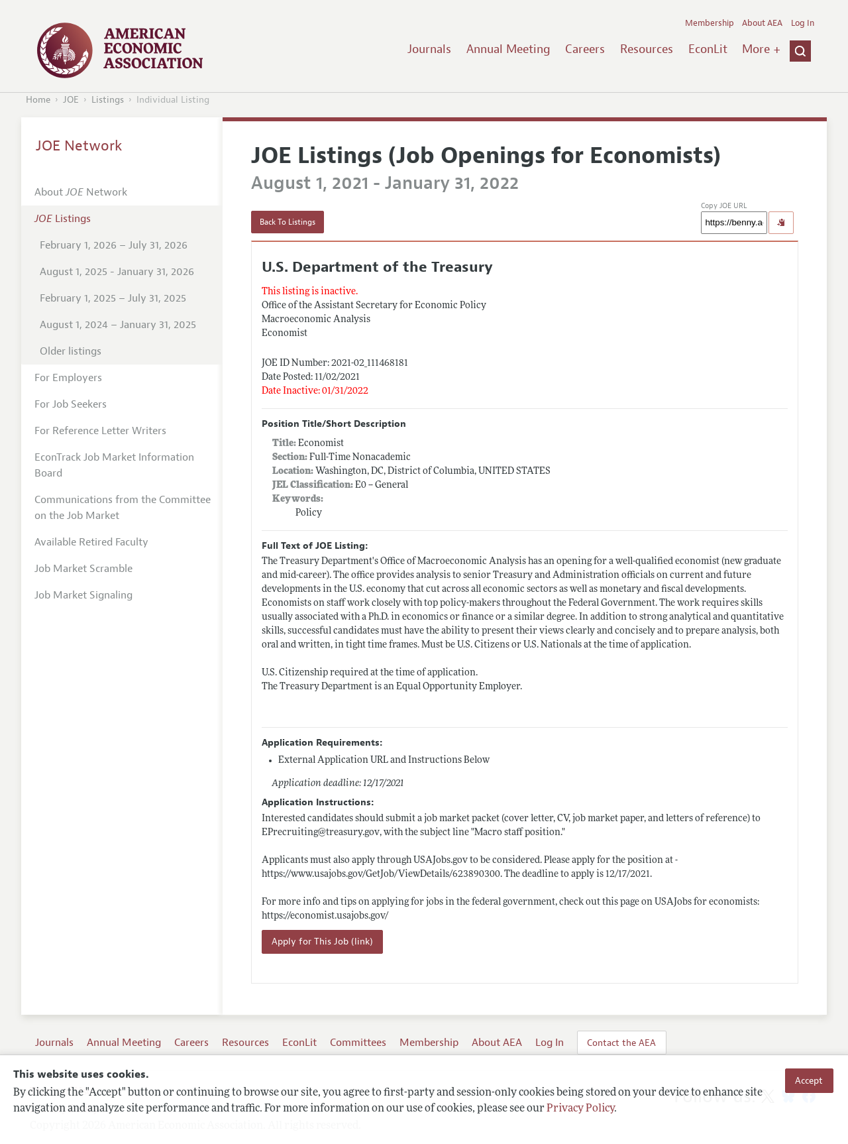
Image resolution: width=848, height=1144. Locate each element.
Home (38, 99)
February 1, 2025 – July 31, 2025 (113, 298)
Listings (107, 99)
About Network (80, 192)
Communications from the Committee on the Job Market (122, 507)
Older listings (70, 351)
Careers (585, 49)
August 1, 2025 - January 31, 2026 (117, 271)
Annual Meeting (508, 49)
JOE (71, 99)
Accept (809, 1080)
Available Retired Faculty (91, 542)
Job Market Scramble (83, 568)
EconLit (707, 49)
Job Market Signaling (83, 595)
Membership (709, 23)
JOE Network (79, 146)
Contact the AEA (621, 1043)
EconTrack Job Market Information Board (114, 465)
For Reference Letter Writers (100, 430)
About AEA (762, 23)
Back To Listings (287, 222)
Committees (358, 1042)
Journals (429, 49)
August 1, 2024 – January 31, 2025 (118, 324)
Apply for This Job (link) (322, 941)
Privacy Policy (580, 1109)
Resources (646, 49)
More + (761, 49)
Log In (802, 23)
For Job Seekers (70, 404)
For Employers (68, 377)
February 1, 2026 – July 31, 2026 (113, 245)
